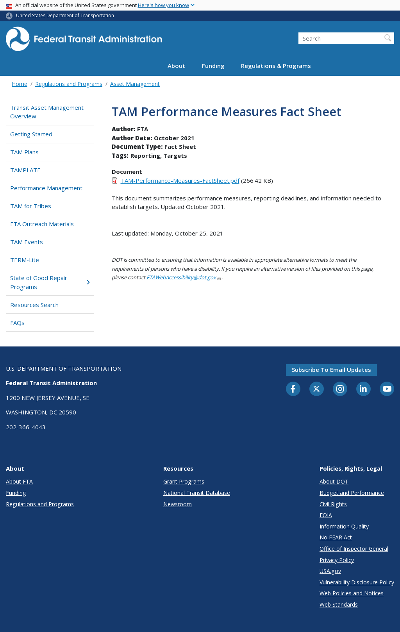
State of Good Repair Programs (50, 282)
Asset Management (135, 83)
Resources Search (34, 305)
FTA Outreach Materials (42, 224)
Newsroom (177, 504)
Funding (213, 66)
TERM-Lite (24, 260)
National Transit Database (196, 492)
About (176, 66)
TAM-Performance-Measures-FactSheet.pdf (180, 180)
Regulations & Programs (276, 66)
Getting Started (31, 134)
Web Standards (339, 604)
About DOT (334, 481)
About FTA (19, 481)
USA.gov (330, 571)
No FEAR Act (336, 537)
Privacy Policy (337, 560)
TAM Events (26, 242)
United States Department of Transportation (65, 15)
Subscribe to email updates (331, 369)
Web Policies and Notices (352, 593)
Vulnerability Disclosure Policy (357, 582)
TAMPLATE (25, 170)
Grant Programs (183, 481)
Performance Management (46, 188)
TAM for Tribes (30, 206)
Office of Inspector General (354, 548)
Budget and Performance (352, 492)
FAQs (17, 323)
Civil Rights (333, 504)
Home (19, 83)
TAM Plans (24, 152)
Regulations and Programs (68, 83)
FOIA (326, 515)
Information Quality (344, 526)
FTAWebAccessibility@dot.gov (183, 277)
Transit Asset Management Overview (47, 112)
